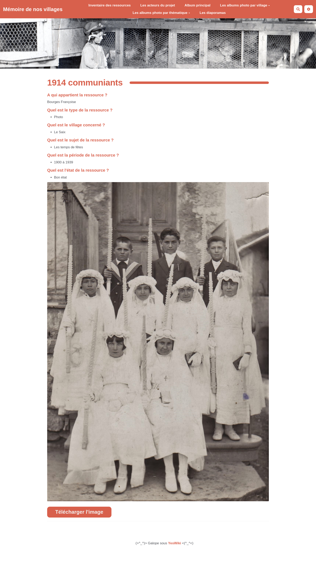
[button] (308, 9)
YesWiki (174, 543)
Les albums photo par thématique (161, 13)
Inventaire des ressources (109, 5)
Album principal (197, 5)
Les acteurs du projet (157, 5)
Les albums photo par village (245, 5)
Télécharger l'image (79, 512)
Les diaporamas (213, 13)
